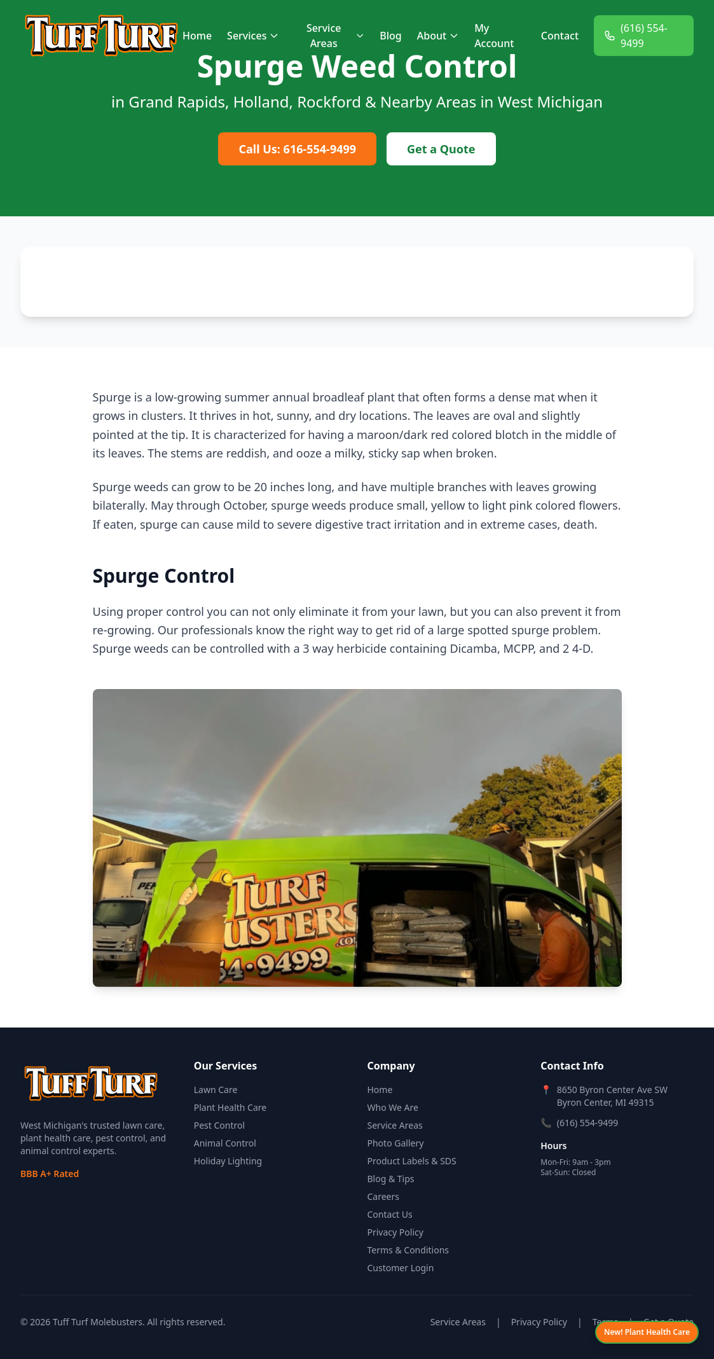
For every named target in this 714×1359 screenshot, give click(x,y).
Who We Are (392, 1107)
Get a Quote (441, 149)
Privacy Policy (395, 1232)
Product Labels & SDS (412, 1161)
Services (253, 36)
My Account (494, 35)
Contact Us (390, 1214)
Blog (390, 36)
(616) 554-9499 (636, 35)
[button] (35, 301)
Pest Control (219, 1125)
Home (197, 36)
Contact (560, 36)
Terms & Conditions (408, 1250)
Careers (383, 1196)
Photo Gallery (395, 1143)
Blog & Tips (391, 1179)
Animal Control (225, 1143)
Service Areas (335, 35)
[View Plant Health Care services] (647, 1332)
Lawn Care (216, 1090)
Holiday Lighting (228, 1161)
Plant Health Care (230, 1107)
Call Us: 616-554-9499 (297, 149)
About (438, 36)
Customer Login (400, 1268)
